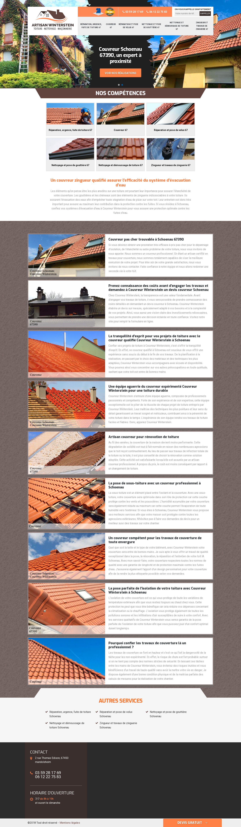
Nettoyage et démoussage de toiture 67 (177, 25)
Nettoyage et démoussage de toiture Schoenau (66, 725)
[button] (118, 85)
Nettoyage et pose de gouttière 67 (151, 26)
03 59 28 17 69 (133, 11)
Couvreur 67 (111, 26)
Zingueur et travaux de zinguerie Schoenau (118, 725)
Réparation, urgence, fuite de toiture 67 (91, 26)
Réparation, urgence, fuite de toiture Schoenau (70, 714)
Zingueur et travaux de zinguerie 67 (202, 25)
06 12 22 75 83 (156, 11)
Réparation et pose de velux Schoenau (116, 714)
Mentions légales (70, 822)
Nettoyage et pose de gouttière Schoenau (168, 714)
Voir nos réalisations (120, 73)
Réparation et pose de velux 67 (128, 26)
